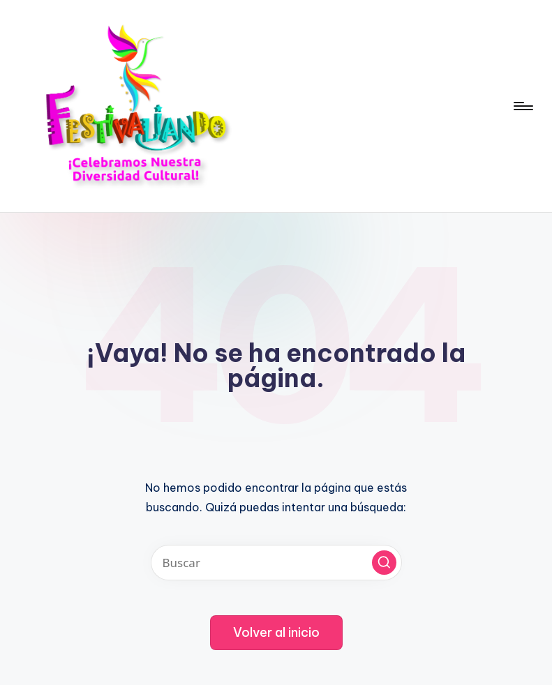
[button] (384, 562)
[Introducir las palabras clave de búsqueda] (276, 562)
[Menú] (522, 106)
